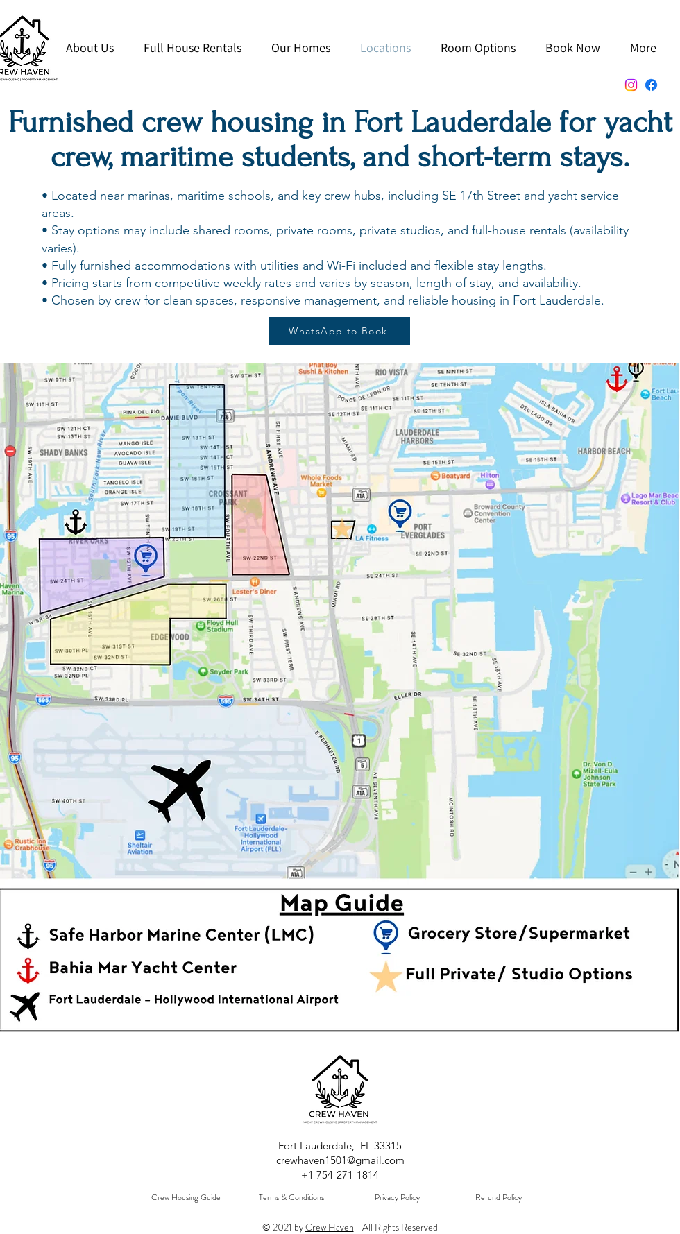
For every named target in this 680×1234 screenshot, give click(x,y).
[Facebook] (651, 85)
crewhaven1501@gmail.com (340, 1160)
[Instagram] (631, 85)
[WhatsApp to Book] (339, 331)
